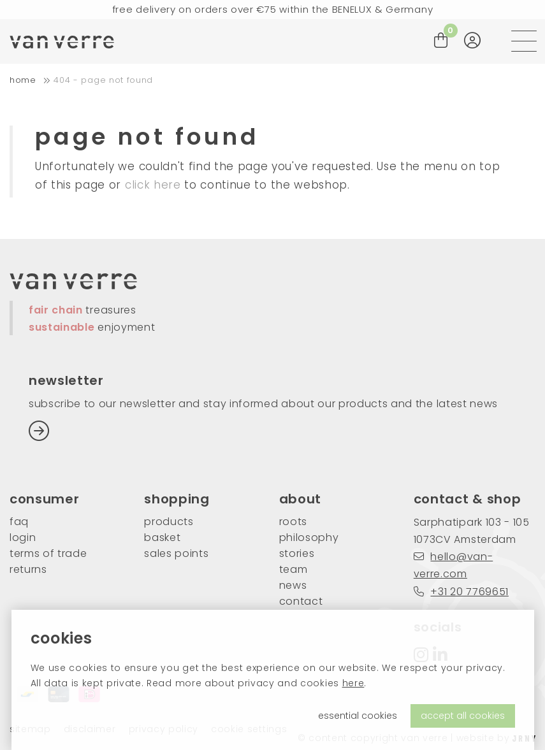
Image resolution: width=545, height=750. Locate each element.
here (353, 683)
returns (28, 569)
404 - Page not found (103, 80)
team (293, 569)
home (23, 80)
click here (153, 184)
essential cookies (357, 715)
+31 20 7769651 (461, 591)
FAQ (19, 521)
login (23, 537)
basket (162, 537)
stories (297, 553)
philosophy (309, 537)
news (293, 585)
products (168, 521)
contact (301, 601)
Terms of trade (48, 553)
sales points (176, 553)
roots (293, 521)
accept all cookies (463, 715)
